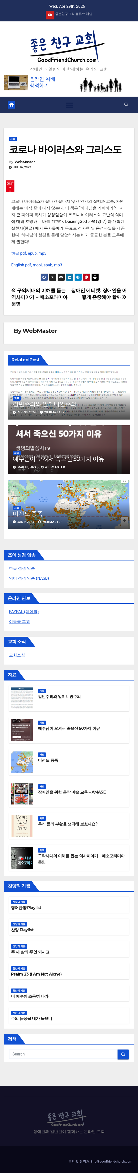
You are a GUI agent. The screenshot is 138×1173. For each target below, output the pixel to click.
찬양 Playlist (22, 929)
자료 (12, 138)
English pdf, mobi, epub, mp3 (36, 265)
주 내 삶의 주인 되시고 (30, 952)
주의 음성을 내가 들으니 (31, 1018)
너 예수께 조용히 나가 (29, 996)
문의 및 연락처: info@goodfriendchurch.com (100, 1161)
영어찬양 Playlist (26, 907)
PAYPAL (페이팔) (24, 611)
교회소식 (17, 655)
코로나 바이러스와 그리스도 (65, 149)
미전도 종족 (27, 513)
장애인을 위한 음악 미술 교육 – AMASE (72, 792)
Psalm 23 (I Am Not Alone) (36, 974)
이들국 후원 (19, 621)
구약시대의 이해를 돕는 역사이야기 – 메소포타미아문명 (39, 297)
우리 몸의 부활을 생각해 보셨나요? (67, 824)
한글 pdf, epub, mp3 (28, 253)
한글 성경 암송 (22, 568)
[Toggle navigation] (70, 105)
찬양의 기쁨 (19, 902)
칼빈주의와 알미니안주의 (45, 404)
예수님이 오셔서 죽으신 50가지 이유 (58, 458)
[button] (126, 104)
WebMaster (24, 162)
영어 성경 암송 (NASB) (29, 578)
